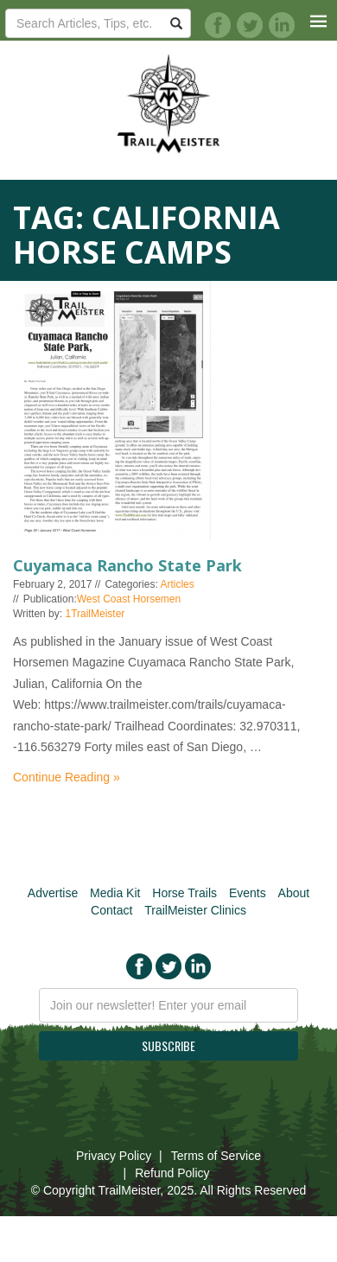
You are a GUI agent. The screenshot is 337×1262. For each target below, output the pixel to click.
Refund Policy (172, 1173)
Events (247, 893)
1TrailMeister (94, 614)
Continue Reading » (66, 777)
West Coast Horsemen (129, 599)
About (294, 893)
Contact (111, 910)
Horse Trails (184, 893)
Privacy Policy (113, 1156)
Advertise (53, 893)
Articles (177, 584)
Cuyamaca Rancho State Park (127, 565)
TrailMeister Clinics (195, 910)
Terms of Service (216, 1156)
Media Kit (115, 893)
